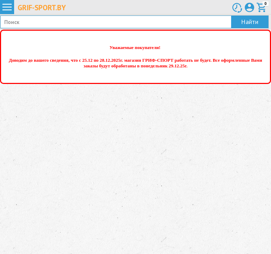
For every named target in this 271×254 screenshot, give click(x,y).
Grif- (42, 7)
